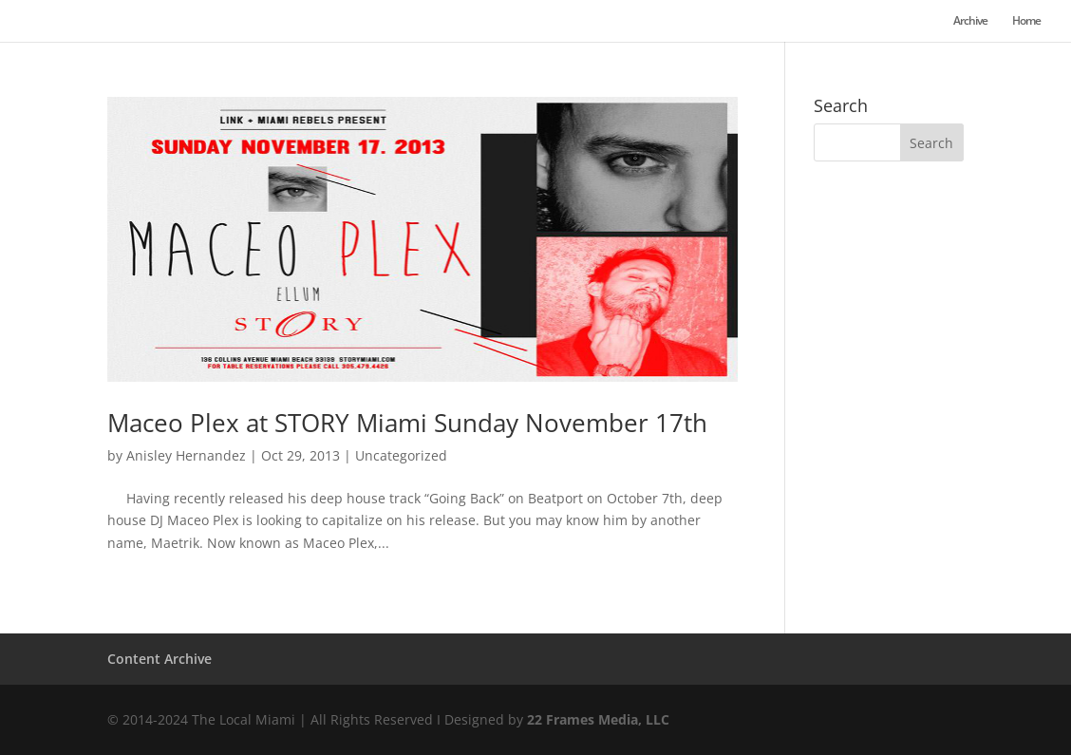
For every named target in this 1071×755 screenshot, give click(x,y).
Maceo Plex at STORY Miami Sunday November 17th (407, 423)
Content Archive (159, 659)
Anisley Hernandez (186, 455)
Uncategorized (401, 455)
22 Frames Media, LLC (598, 719)
